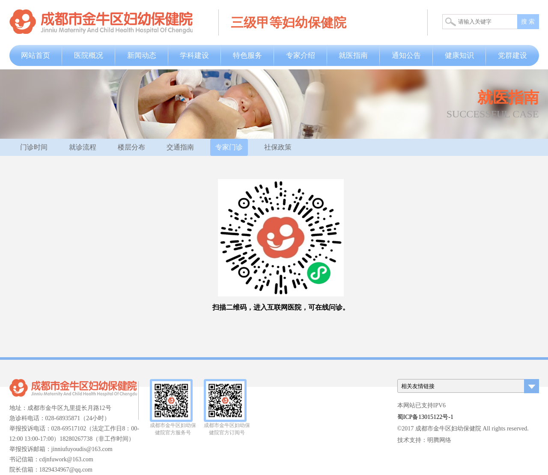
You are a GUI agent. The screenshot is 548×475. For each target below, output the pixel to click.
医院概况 (88, 55)
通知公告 (406, 55)
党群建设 (512, 55)
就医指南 (353, 55)
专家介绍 (300, 55)
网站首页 (35, 55)
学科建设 (194, 55)
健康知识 (459, 55)
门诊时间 (34, 147)
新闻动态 (141, 55)
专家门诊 (229, 147)
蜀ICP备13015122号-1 (425, 417)
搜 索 (528, 21)
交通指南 (180, 147)
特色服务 (247, 55)
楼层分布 (131, 147)
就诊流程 (82, 147)
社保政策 (278, 147)
